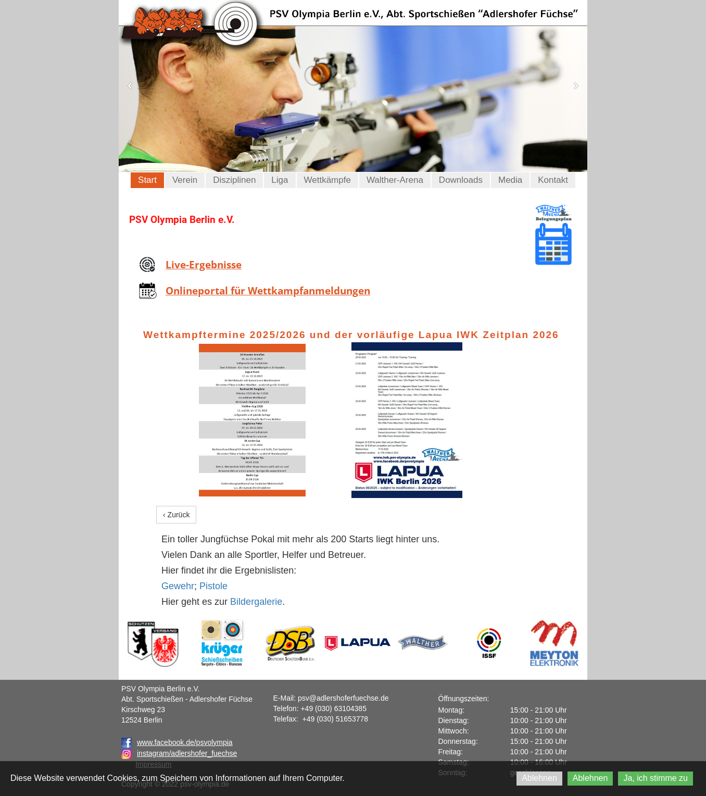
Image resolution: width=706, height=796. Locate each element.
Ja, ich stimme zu (655, 778)
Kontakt (553, 180)
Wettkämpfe (327, 180)
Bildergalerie (256, 601)
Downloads (461, 180)
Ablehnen (539, 778)
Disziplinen (234, 180)
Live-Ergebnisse (204, 264)
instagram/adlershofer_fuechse (187, 753)
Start (147, 180)
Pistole (213, 586)
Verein (184, 180)
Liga (279, 180)
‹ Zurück (176, 515)
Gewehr (177, 586)
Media (510, 180)
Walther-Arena (395, 180)
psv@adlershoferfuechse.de (343, 698)
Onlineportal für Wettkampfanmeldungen (268, 290)
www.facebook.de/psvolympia (177, 742)
